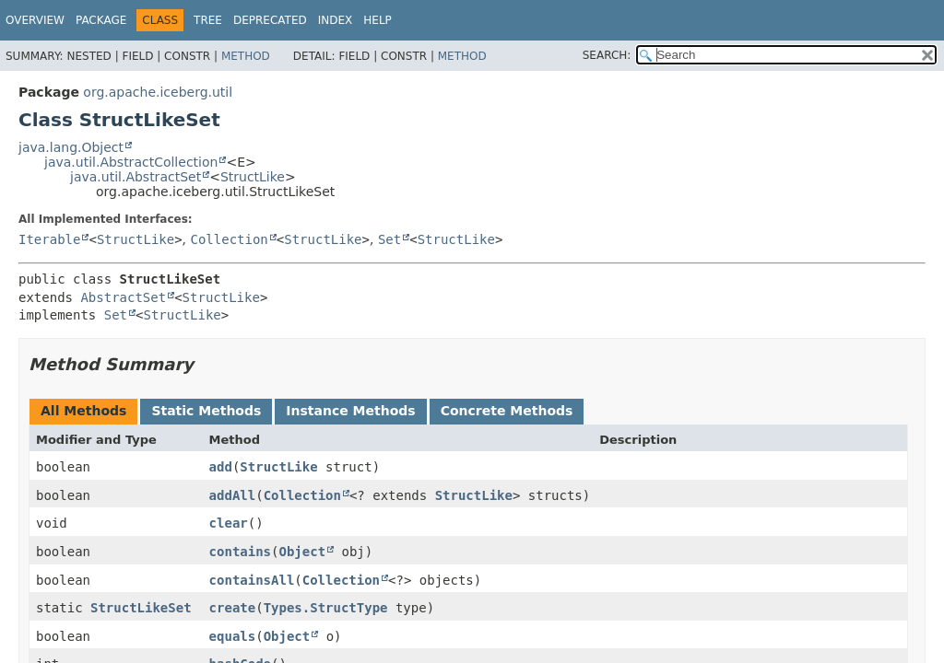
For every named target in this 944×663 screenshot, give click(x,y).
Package (101, 20)
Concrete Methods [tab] (507, 410)
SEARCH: (607, 55)
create (232, 607)
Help (377, 20)
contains (240, 551)
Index (335, 20)
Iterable (49, 239)
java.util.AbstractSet (135, 176)
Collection (229, 239)
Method (245, 56)
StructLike (252, 176)
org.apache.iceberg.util (157, 92)
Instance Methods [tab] (350, 410)
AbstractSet (123, 297)
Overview (35, 20)
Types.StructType (326, 607)
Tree (208, 20)
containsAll (252, 580)
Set (389, 239)
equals (232, 636)
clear (228, 523)
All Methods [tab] (83, 410)
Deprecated (270, 20)
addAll (232, 495)
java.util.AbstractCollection (131, 162)
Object (301, 551)
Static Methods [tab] (206, 410)
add (220, 466)
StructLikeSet (141, 607)
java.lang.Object (71, 147)
